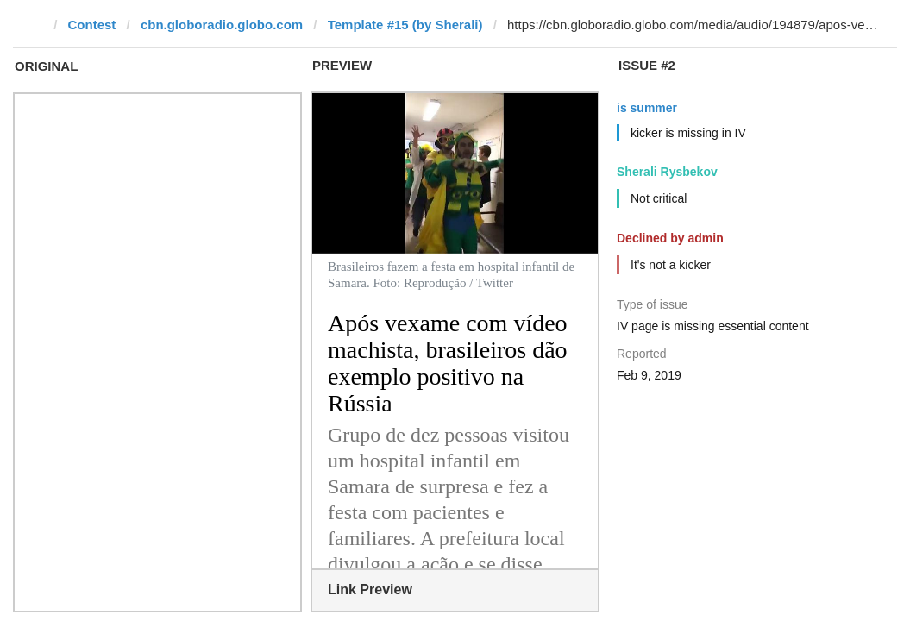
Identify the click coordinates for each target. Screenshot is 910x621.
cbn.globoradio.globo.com (222, 24)
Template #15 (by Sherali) (405, 24)
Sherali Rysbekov (667, 172)
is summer (647, 108)
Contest (92, 24)
